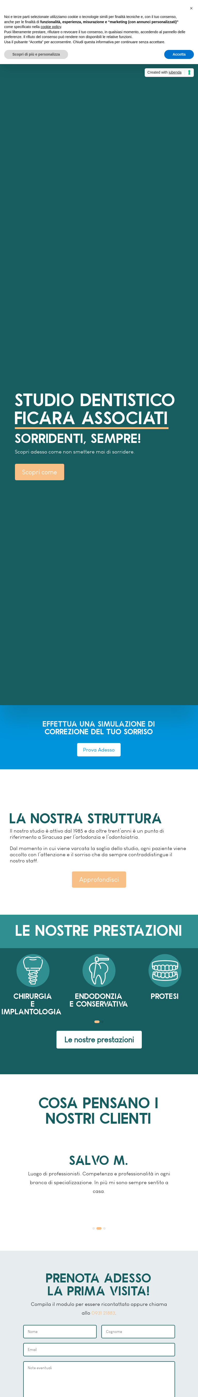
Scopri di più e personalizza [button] (36, 54)
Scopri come (39, 472)
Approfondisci (99, 879)
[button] (97, 1022)
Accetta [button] (179, 54)
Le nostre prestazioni (99, 1039)
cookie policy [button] (51, 27)
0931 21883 (103, 1313)
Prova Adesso (99, 750)
